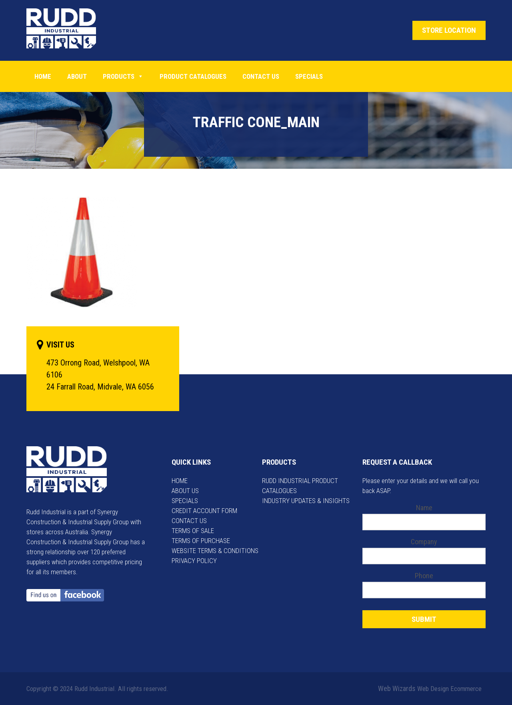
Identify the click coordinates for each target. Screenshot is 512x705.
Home (42, 76)
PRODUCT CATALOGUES (193, 76)
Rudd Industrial (67, 28)
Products (123, 76)
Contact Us (260, 76)
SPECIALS (185, 501)
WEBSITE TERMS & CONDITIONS (215, 551)
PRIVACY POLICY (194, 561)
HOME (180, 481)
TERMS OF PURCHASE (201, 541)
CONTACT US (189, 521)
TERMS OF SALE (193, 531)
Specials (309, 76)
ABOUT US (185, 491)
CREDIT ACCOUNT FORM (204, 511)
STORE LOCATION (449, 30)
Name (424, 507)
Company (424, 541)
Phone (424, 575)
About (77, 76)
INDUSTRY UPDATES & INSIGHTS (306, 501)
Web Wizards (397, 688)
